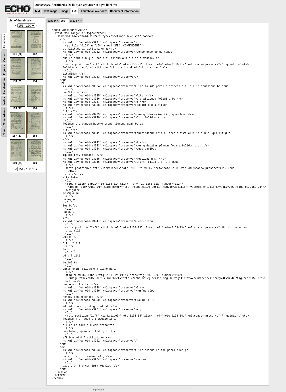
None (4, 132)
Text (37, 11)
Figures (4, 70)
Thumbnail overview (94, 11)
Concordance (4, 116)
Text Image (50, 11)
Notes (4, 100)
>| (81, 20)
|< (55, 20)
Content (4, 57)
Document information (124, 11)
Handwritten (4, 86)
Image (65, 11)
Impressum (98, 389)
